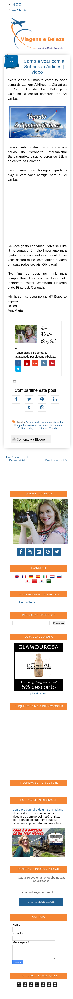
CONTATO (19, 9)
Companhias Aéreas (25, 425)
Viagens (33, 428)
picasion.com (38, 693)
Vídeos (43, 428)
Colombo (58, 422)
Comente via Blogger (29, 438)
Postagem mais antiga (56, 460)
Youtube (53, 428)
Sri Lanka (43, 425)
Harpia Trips (27, 602)
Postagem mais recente (17, 457)
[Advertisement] (41, 747)
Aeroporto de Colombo (38, 422)
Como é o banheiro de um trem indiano (37, 809)
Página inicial (17, 460)
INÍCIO (16, 4)
